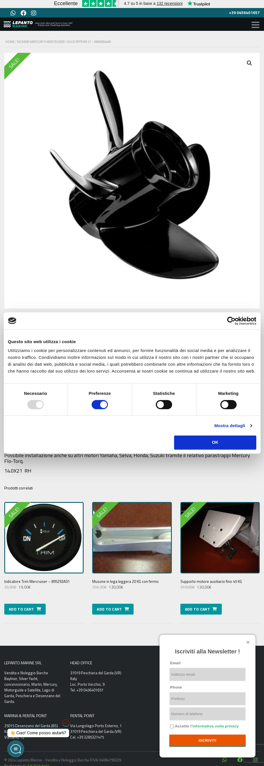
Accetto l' (206, 726)
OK (215, 442)
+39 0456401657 (244, 12)
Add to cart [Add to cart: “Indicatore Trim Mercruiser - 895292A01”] (21, 609)
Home (10, 41)
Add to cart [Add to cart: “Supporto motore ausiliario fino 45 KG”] (197, 609)
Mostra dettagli (229, 425)
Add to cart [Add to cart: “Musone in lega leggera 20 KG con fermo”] (109, 609)
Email (175, 663)
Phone (176, 687)
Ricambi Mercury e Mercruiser (41, 41)
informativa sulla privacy (215, 726)
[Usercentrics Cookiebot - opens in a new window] (231, 321)
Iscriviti (207, 740)
